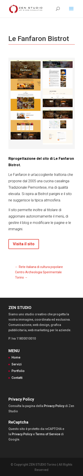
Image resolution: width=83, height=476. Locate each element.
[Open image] (26, 99)
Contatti (17, 377)
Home (16, 357)
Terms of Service (47, 434)
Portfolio (18, 371)
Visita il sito (24, 244)
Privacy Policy (54, 406)
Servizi (17, 364)
